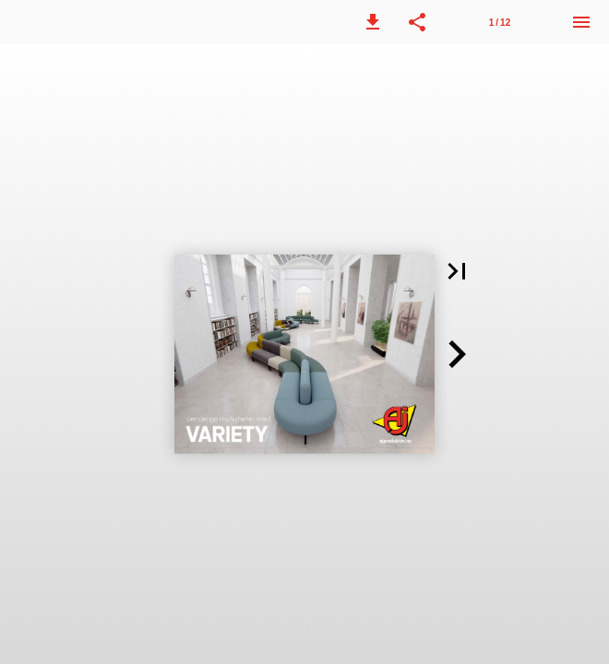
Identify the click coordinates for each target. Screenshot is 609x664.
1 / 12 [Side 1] (499, 23)
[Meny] (581, 22)
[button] (373, 22)
